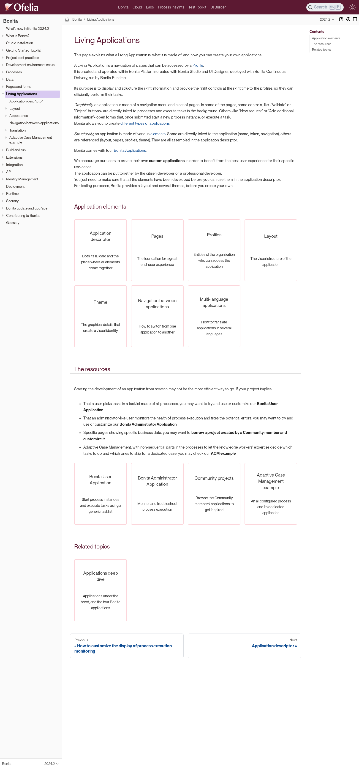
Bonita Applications (130, 150)
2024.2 (325, 19)
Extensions (14, 157)
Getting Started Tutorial (23, 50)
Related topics (321, 49)
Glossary (12, 223)
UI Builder (218, 7)
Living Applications (21, 94)
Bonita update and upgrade (26, 208)
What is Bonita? (18, 36)
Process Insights (171, 7)
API (8, 172)
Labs (150, 7)
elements (158, 134)
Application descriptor (26, 101)
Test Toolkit (197, 7)
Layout (14, 108)
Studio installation (19, 43)
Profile (198, 65)
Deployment (15, 186)
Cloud (137, 7)
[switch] (352, 7)
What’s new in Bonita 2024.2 (27, 28)
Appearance (18, 115)
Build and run (16, 150)
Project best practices (22, 57)
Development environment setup (30, 65)
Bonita (123, 7)
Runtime (12, 193)
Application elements (326, 38)
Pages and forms (18, 86)
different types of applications (145, 123)
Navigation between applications (34, 123)
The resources (321, 44)
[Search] (325, 7)
